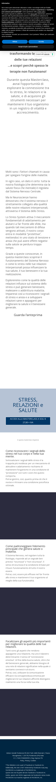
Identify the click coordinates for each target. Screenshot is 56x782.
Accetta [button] (41, 41)
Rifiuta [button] (15, 41)
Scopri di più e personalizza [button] (28, 46)
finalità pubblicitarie (8, 22)
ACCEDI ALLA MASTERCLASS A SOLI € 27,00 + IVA (28, 420)
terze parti (34, 14)
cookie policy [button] (41, 12)
